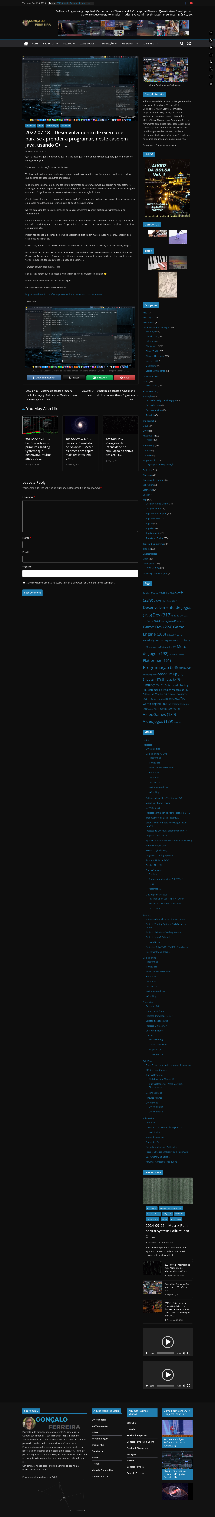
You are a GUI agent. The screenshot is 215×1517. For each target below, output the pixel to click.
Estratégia (151, 331)
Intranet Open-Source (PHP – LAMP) (166, 898)
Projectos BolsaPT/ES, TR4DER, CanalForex (167, 946)
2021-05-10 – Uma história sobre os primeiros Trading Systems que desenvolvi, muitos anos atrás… (38, 449)
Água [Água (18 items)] (177, 722)
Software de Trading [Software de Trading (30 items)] (155, 694)
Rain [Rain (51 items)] (185, 668)
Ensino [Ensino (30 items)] (177, 615)
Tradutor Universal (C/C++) (159, 860)
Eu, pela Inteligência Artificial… (161, 1146)
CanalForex (97, 1451)
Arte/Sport (128, 43)
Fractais (150, 439)
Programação (52, 126)
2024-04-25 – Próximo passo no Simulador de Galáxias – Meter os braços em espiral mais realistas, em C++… (79, 451)
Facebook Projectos (136, 1435)
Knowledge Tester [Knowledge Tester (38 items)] (155, 640)
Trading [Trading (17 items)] (151, 709)
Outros (149, 1035)
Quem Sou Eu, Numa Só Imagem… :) (164, 1127)
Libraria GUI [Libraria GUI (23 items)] (175, 640)
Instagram (132, 1454)
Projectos (48, 43)
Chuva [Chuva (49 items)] (160, 600)
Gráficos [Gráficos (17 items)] (171, 635)
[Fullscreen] (188, 1353)
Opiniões (147, 455)
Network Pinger (100, 1438)
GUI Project (148, 420)
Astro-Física (151, 385)
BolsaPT (96, 1432)
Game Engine (87, 43)
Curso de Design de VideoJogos (161, 400)
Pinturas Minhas (154, 1097)
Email (26, 556)
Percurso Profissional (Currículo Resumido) (167, 1151)
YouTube (131, 1422)
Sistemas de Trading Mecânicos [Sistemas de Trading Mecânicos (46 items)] (168, 689)
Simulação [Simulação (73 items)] (171, 679)
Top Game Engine (154, 538)
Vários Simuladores (155, 370)
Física (145, 381)
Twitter (130, 1460)
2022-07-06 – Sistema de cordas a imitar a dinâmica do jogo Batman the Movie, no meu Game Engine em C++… (49, 395)
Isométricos (151, 336)
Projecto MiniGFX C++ (156, 835)
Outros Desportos (154, 1074)
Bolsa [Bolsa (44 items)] (169, 593)
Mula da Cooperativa (102, 1470)
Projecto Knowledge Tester (159, 1015)
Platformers (152, 346)
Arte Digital (148, 317)
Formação (108, 43)
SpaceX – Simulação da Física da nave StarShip (169, 840)
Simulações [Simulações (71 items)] (154, 685)
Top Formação (153, 533)
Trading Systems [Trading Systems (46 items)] (169, 708)
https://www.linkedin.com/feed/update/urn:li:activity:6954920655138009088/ (63, 294)
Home (35, 43)
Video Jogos (148, 563)
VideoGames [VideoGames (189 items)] (159, 714)
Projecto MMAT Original (158, 937)
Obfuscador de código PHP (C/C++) (166, 878)
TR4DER (95, 1463)
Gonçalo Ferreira (135, 1466)
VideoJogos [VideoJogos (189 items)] (158, 721)
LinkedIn (131, 1429)
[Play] (146, 1353)
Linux (41, 126)
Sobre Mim (148, 43)
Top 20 (149, 523)
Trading (67, 43)
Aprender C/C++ (154, 1005)
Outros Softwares (154, 869)
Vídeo (145, 558)
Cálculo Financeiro (158, 1044)
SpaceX (146, 494)
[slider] (165, 1353)
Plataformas (155, 757)
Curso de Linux (153, 405)
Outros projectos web (156, 894)
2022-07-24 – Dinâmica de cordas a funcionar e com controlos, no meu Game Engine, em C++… (110, 395)
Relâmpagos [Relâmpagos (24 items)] (150, 674)
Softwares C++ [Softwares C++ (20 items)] (176, 694)
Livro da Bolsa (153, 942)
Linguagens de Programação (160, 464)
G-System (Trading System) (159, 855)
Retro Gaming (153, 567)
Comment (29, 500)
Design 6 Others (154, 508)
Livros (146, 430)
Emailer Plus (98, 1444)
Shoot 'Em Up (152, 351)
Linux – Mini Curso (155, 1010)
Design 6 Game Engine (157, 503)
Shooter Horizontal (155, 355)
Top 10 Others (153, 518)
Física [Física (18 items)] (180, 621)
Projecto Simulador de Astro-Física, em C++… (168, 812)
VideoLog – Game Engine (155, 573)
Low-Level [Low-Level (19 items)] (154, 647)
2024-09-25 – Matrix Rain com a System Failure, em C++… (167, 1230)
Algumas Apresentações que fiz (161, 1161)
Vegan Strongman (155, 1137)
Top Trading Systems (153, 543)
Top (145, 499)
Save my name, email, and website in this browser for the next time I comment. (70, 586)
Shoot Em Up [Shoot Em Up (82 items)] (170, 674)
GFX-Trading (155, 908)
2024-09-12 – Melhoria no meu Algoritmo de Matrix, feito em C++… (177, 1267)
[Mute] (183, 1353)
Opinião (147, 450)
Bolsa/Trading (156, 1039)
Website (27, 570)
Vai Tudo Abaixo (100, 1426)
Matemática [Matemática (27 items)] (168, 647)
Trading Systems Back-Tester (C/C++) (164, 817)
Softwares (66, 126)
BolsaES (95, 1457)
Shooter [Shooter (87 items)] (152, 679)
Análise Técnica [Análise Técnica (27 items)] (153, 593)
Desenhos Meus (154, 1092)
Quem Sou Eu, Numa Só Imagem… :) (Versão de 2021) (176, 1287)
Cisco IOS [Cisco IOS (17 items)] (172, 601)
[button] (56, 44)
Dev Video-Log (150, 376)
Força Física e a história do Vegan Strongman (168, 1065)
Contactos (151, 1122)
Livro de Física (153, 748)
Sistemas (147, 474)
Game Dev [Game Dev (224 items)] (157, 626)
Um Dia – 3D (152, 360)
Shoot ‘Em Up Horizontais (161, 767)
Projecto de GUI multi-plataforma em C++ (166, 830)
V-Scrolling (151, 365)
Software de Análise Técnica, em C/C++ (165, 797)
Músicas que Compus (156, 1069)
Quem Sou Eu (152, 1141)
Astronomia (148, 322)
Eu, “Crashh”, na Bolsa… (158, 951)
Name (26, 541)
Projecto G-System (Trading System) (163, 932)
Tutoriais (150, 415)
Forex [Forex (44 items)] (153, 621)
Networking (148, 445)
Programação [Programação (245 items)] (161, 667)
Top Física (151, 528)
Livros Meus (152, 1102)
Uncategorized (150, 553)
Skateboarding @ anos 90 (161, 1078)
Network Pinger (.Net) (156, 845)
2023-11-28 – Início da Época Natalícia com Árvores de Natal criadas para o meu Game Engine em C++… (177, 1309)
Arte (145, 312)
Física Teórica (149, 391)
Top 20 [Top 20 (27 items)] (174, 698)
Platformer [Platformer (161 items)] (157, 660)
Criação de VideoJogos (157, 1020)
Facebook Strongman (137, 1447)
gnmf (44, 151)
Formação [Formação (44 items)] (167, 621)
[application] (168, 1342)
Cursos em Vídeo (154, 410)
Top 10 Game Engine (156, 513)
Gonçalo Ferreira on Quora (140, 1441)
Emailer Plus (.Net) (155, 865)
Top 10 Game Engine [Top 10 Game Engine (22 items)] (157, 699)
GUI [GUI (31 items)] (180, 634)
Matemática (149, 435)
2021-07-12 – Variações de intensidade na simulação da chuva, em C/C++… (120, 447)
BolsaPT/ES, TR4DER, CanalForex (165, 903)
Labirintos (151, 341)
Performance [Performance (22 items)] (176, 654)
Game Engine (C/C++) (156, 753)
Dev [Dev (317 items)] (162, 615)
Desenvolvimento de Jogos (156, 327)
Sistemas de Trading (153, 479)
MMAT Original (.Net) (156, 850)
